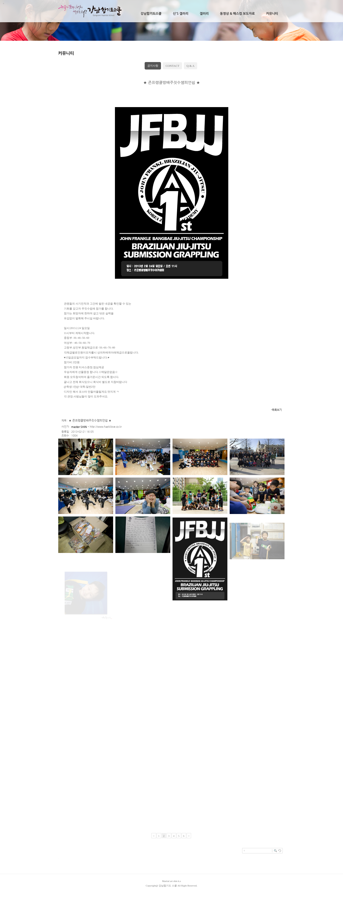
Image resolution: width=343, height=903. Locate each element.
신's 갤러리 (180, 13)
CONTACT (172, 65)
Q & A (191, 65)
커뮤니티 (272, 13)
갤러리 (204, 13)
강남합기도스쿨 (151, 13)
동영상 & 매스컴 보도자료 (237, 13)
